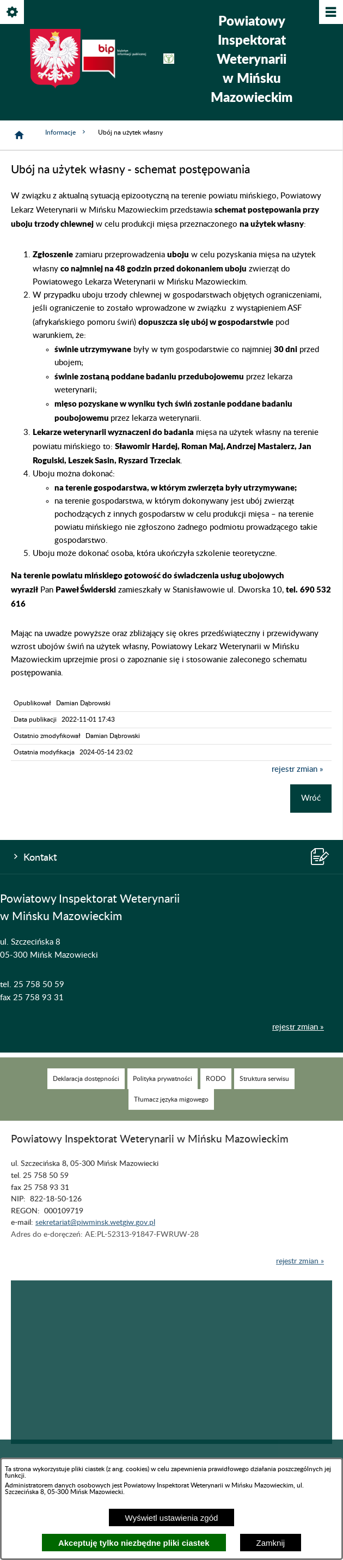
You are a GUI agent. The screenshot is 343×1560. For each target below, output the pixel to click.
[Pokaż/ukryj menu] (330, 13)
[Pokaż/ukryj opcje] (13, 13)
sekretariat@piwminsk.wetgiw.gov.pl (95, 1235)
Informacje (66, 132)
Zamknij (270, 1542)
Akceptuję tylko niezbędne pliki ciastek (134, 1542)
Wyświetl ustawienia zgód (171, 1517)
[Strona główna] (19, 135)
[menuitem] (86, 1091)
